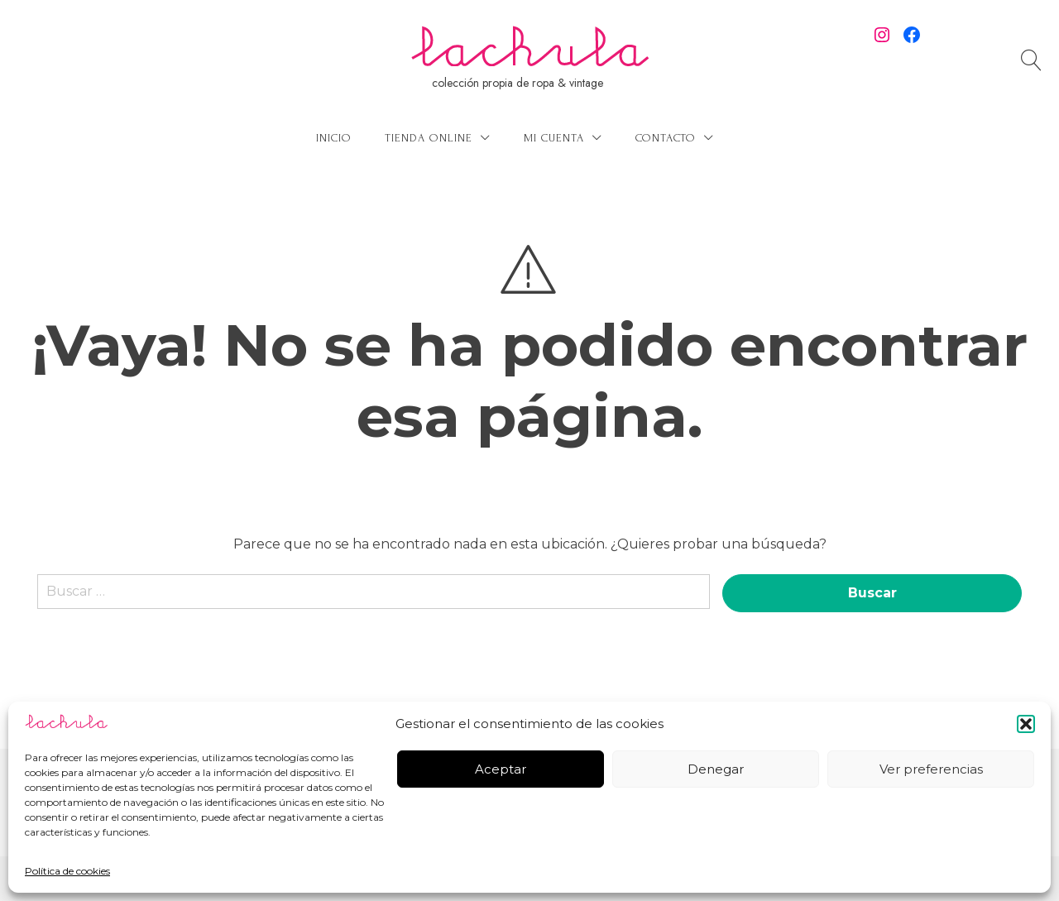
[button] (1026, 724)
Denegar (716, 769)
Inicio (334, 138)
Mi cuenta (554, 138)
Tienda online (428, 138)
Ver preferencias (931, 769)
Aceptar (500, 769)
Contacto (665, 138)
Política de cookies (67, 871)
